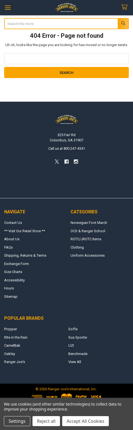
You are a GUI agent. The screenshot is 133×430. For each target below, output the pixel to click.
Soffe (72, 329)
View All (74, 362)
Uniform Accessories (88, 255)
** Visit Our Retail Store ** (24, 231)
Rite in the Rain (15, 337)
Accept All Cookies (85, 421)
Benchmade (77, 354)
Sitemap (10, 296)
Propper (10, 329)
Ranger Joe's (14, 362)
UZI (71, 345)
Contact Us (13, 223)
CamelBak (12, 345)
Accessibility (14, 280)
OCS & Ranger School (88, 231)
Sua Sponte (77, 337)
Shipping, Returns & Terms (25, 255)
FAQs (8, 247)
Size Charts (13, 272)
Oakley (9, 354)
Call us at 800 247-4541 (66, 148)
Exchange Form (16, 264)
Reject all (46, 421)
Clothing (77, 247)
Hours (9, 288)
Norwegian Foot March (89, 223)
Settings (17, 421)
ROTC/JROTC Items (86, 239)
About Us (11, 239)
